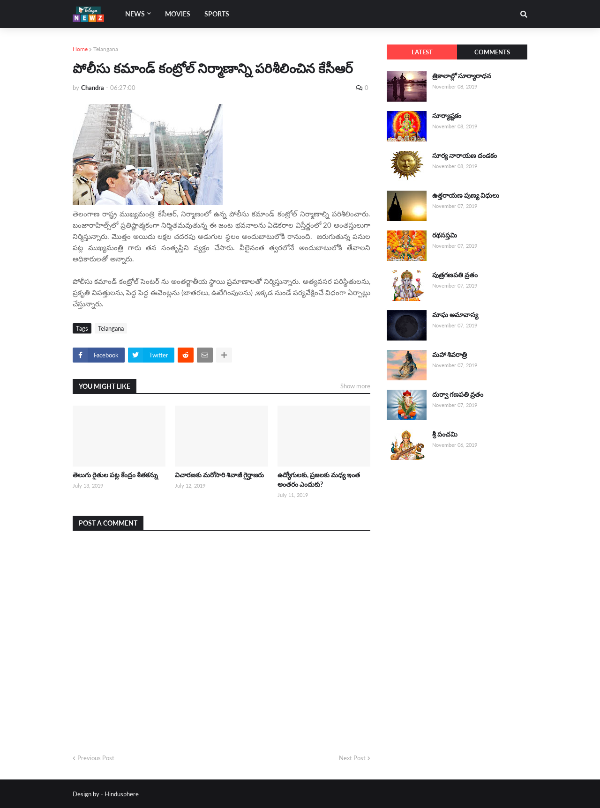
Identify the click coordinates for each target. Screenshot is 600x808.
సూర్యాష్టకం (446, 115)
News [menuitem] (135, 14)
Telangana (105, 48)
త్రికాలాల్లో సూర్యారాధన (461, 76)
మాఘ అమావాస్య (455, 315)
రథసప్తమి (444, 235)
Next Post (352, 758)
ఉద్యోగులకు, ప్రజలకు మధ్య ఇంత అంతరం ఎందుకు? (319, 479)
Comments (492, 52)
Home (80, 48)
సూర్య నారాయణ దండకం (464, 155)
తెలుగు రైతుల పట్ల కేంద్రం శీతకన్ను (115, 475)
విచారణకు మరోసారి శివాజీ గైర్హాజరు (219, 475)
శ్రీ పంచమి (445, 434)
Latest (422, 52)
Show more (355, 386)
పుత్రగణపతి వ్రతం (455, 275)
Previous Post (95, 758)
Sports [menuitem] (216, 14)
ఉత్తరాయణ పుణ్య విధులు (465, 195)
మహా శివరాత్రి (449, 354)
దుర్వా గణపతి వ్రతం (457, 394)
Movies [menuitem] (177, 14)
